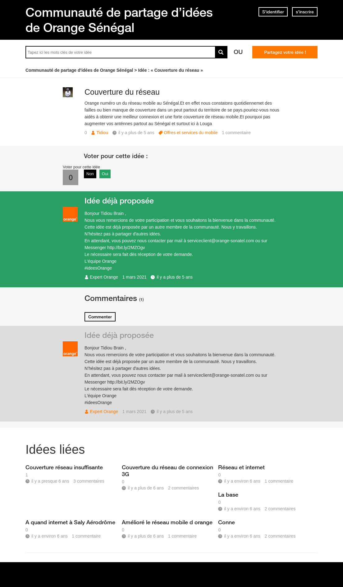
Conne (226, 522)
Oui (105, 173)
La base (228, 494)
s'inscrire (305, 12)
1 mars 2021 (134, 277)
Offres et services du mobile (190, 132)
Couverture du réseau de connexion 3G (167, 470)
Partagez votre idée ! (285, 52)
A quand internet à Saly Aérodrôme (70, 522)
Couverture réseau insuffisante (64, 467)
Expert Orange (104, 277)
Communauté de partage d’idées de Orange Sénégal (119, 19)
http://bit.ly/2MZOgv (126, 247)
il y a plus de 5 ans (175, 277)
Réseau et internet (241, 467)
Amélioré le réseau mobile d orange (167, 522)
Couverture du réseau (122, 92)
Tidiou (102, 132)
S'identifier (273, 12)
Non (90, 173)
